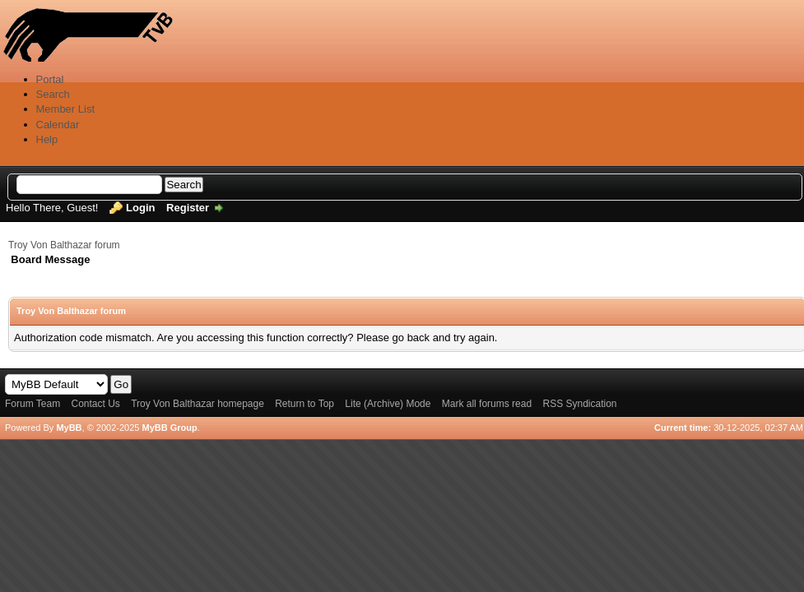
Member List (65, 109)
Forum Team (32, 403)
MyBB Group (169, 427)
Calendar (58, 124)
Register (187, 207)
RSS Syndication (579, 403)
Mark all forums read (487, 403)
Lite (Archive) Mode (387, 403)
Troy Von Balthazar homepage (197, 403)
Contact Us (95, 403)
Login (140, 207)
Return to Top (304, 403)
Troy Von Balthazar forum (64, 245)
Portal (50, 79)
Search (53, 94)
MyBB (68, 427)
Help (47, 139)
